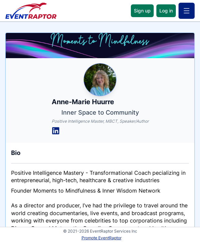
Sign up (142, 10)
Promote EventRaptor (101, 237)
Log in (166, 10)
